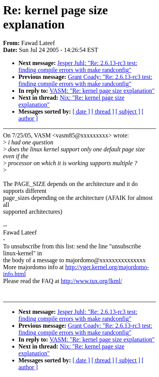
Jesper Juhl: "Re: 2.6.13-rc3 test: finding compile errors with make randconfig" (77, 66)
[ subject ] (128, 111)
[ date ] (81, 111)
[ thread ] (102, 111)
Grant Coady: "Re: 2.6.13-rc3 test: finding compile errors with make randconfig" (85, 80)
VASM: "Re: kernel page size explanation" (102, 90)
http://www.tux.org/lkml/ (91, 281)
